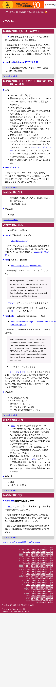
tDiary (14, 609)
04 (32, 549)
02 (27, 549)
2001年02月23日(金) (13, 31)
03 (29, 549)
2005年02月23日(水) (13, 225)
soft (12, 316)
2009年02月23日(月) (13, 495)
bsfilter (34, 459)
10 (47, 549)
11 (49, 547)
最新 (24, 12)
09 (44, 549)
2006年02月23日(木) (13, 420)
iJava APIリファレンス (27, 62)
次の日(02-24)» (33, 12)
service (8, 167)
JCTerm (13, 311)
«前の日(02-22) (15, 12)
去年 (13, 425)
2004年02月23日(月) (13, 192)
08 (42, 549)
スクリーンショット (17, 372)
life (12, 501)
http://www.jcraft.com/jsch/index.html (26, 265)
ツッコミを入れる (11, 76)
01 (24, 549)
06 (37, 549)
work (7, 235)
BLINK (15, 167)
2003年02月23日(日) (13, 81)
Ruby (13, 611)
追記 (42, 12)
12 (52, 547)
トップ (5, 12)
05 (34, 549)
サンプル (12, 303)
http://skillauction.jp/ (19, 241)
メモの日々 (8, 21)
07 (39, 549)
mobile (13, 62)
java (7, 62)
